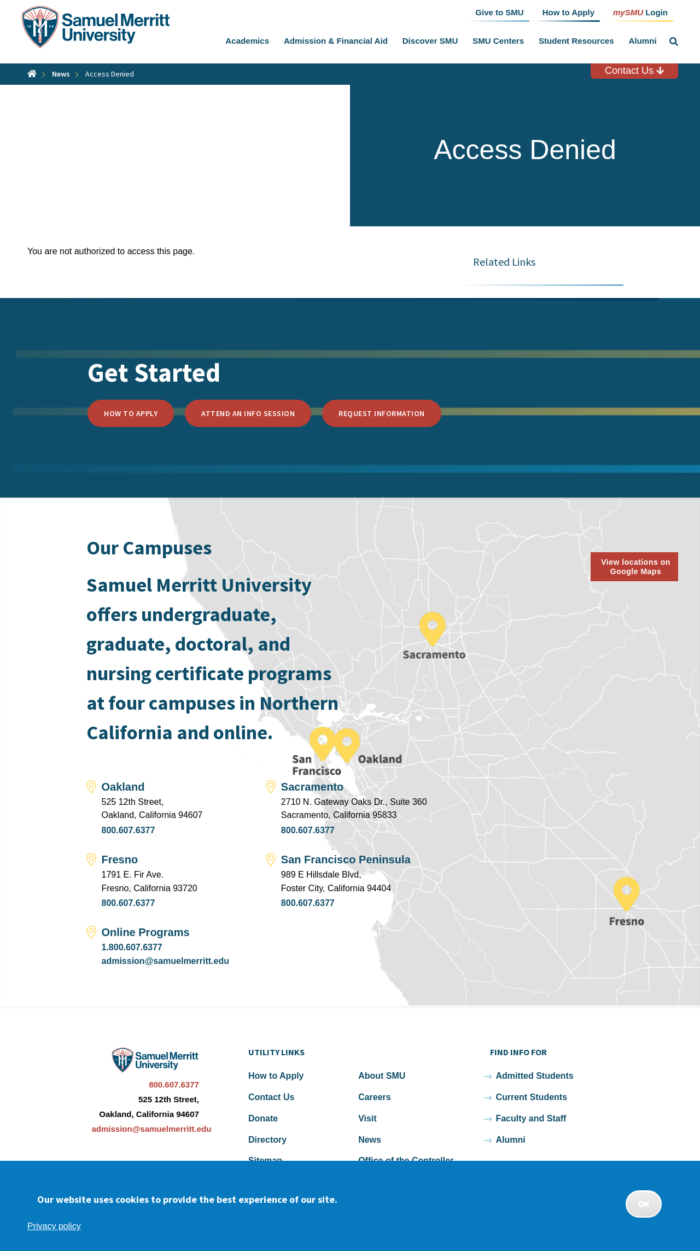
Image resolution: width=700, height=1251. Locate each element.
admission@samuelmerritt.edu (165, 961)
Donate (263, 1118)
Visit (367, 1118)
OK (644, 1204)
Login (640, 11)
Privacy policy (54, 1226)
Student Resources (576, 40)
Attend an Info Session (248, 413)
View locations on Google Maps (635, 567)
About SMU (381, 1075)
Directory (267, 1139)
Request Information (382, 413)
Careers (374, 1097)
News (61, 74)
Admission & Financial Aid (336, 40)
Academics (247, 40)
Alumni (642, 40)
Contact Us (634, 70)
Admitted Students (534, 1075)
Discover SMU (430, 40)
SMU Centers (498, 40)
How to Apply (131, 413)
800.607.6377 (128, 830)
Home (32, 73)
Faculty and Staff (530, 1118)
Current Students (531, 1097)
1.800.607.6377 (132, 947)
